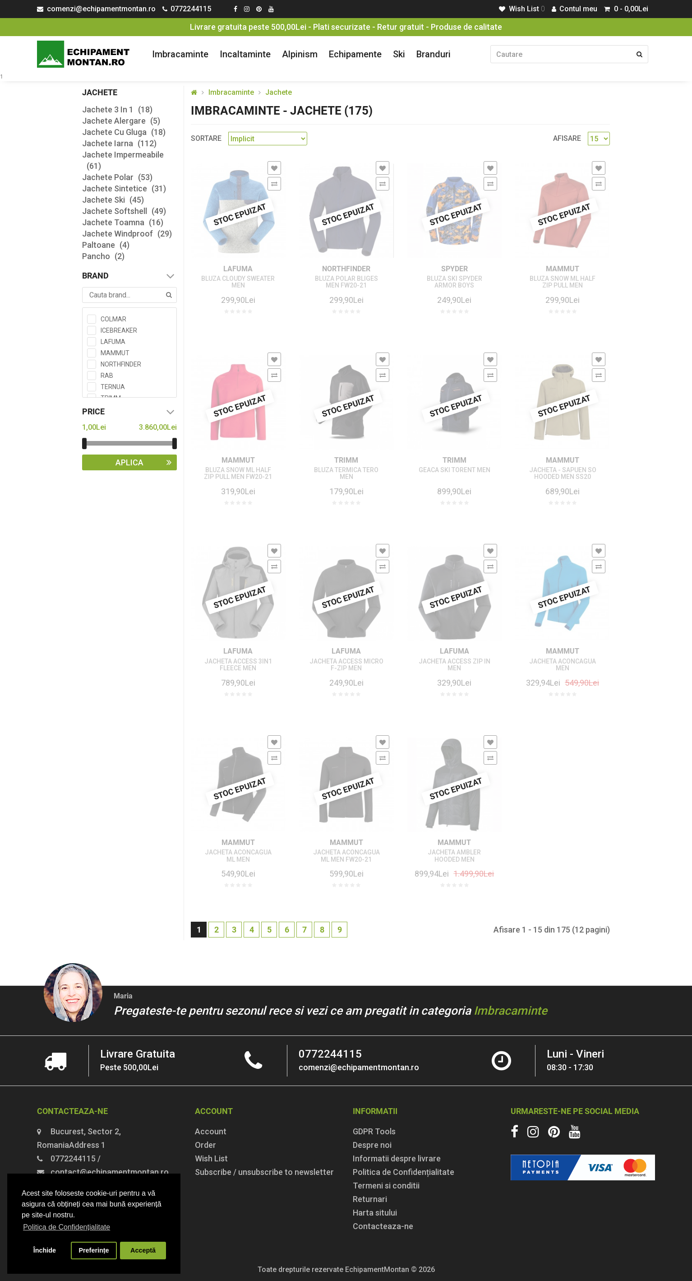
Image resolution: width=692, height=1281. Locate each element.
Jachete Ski (113, 199)
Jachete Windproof (127, 233)
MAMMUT (562, 269)
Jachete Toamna (122, 222)
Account (210, 1131)
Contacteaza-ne (383, 1226)
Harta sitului (375, 1212)
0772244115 (330, 1054)
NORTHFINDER (346, 269)
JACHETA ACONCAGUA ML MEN (238, 856)
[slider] (84, 443)
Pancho (103, 256)
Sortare (206, 138)
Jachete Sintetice (124, 188)
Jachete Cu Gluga (124, 132)
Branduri (433, 54)
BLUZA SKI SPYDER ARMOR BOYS (454, 282)
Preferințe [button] (93, 1250)
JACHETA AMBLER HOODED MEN (454, 856)
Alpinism (300, 54)
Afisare (567, 138)
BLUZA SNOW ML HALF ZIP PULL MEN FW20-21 (238, 473)
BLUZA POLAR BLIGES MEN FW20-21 (346, 282)
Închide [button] (44, 1250)
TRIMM (346, 460)
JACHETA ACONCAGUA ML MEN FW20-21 (346, 856)
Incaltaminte (245, 54)
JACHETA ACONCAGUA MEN (562, 665)
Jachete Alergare (121, 120)
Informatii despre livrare (397, 1158)
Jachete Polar (117, 177)
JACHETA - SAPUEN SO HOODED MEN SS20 (562, 473)
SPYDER (454, 269)
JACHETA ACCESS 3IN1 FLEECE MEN (238, 665)
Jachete (278, 92)
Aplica (146, 462)
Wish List (211, 1158)
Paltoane (105, 245)
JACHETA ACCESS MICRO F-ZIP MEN (346, 665)
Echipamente (355, 54)
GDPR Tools (374, 1131)
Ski (399, 54)
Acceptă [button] (143, 1250)
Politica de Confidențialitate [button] (66, 1227)
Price (129, 411)
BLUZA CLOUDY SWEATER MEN (238, 282)
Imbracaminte (180, 54)
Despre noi (372, 1145)
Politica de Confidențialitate (403, 1172)
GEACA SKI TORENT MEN (454, 470)
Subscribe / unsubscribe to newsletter (264, 1172)
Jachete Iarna (119, 143)
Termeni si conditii (386, 1185)
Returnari (370, 1199)
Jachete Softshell (124, 211)
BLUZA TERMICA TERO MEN (346, 473)
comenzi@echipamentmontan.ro (359, 1067)
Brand (129, 276)
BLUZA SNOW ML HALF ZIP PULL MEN (562, 282)
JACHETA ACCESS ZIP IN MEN (454, 665)
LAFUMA (238, 269)
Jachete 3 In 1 (117, 109)
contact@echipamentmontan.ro (110, 1172)
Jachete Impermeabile (123, 161)
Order (205, 1145)
